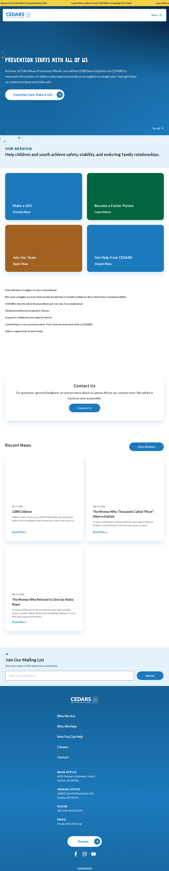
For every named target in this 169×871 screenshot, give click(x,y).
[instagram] (84, 854)
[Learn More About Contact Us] (84, 408)
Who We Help (69, 726)
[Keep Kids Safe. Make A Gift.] (34, 94)
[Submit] (150, 675)
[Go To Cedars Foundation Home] (84, 700)
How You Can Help (72, 737)
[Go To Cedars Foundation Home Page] (18, 15)
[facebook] (75, 854)
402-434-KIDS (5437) (70, 810)
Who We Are (68, 716)
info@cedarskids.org (69, 823)
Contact (65, 757)
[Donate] (84, 841)
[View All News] (146, 446)
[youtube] (93, 854)
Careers (64, 747)
